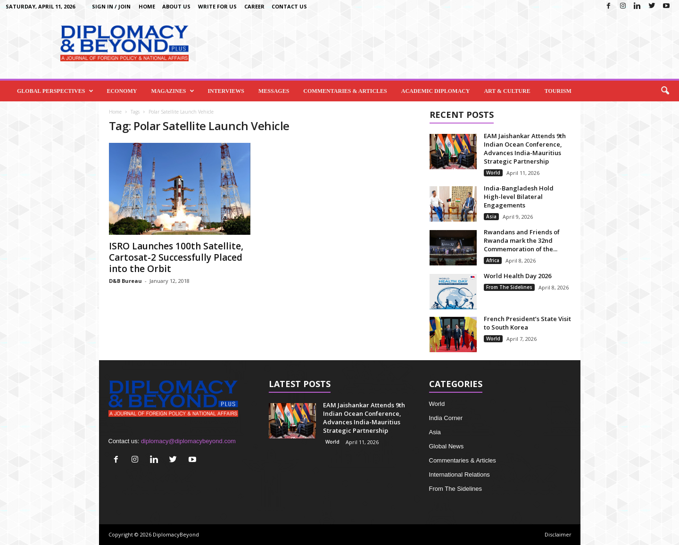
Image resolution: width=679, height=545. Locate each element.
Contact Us (289, 6)
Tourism (558, 91)
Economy (122, 91)
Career (254, 6)
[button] (664, 91)
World (493, 172)
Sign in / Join (111, 6)
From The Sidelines (509, 287)
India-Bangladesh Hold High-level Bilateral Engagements (519, 196)
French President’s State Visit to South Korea (527, 322)
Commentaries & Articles (345, 91)
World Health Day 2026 (517, 276)
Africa (492, 260)
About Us (176, 6)
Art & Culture (507, 91)
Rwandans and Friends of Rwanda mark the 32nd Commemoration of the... (522, 240)
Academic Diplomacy (435, 91)
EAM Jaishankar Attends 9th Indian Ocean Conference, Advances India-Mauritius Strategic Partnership (525, 148)
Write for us (217, 6)
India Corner (446, 417)
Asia (491, 216)
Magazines (172, 91)
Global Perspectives (55, 91)
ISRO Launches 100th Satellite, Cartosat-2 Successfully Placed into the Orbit (176, 257)
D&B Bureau (125, 280)
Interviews (225, 91)
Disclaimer (558, 534)
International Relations (459, 474)
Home (147, 6)
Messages (273, 91)
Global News (446, 446)
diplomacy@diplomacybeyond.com (188, 441)
